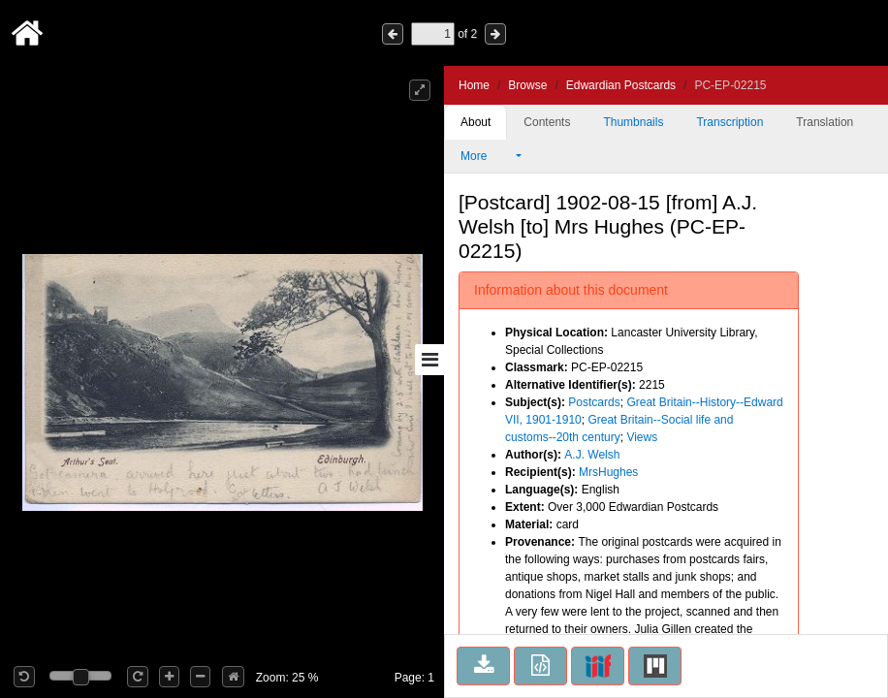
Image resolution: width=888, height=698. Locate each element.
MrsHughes (608, 472)
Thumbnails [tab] (633, 122)
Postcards (593, 402)
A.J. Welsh (591, 454)
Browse (527, 85)
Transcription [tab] (729, 122)
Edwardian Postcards (621, 85)
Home (474, 85)
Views (641, 437)
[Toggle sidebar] (429, 359)
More (486, 156)
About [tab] (475, 122)
